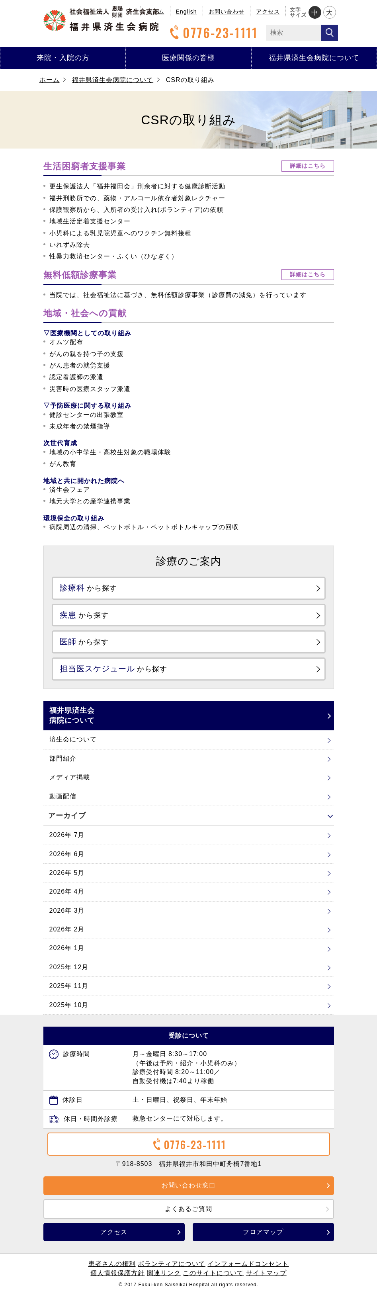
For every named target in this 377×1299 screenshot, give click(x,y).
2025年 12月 (69, 971)
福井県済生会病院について (314, 58)
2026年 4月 (67, 896)
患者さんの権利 (112, 1268)
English (186, 11)
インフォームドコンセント (248, 1268)
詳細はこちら (308, 165)
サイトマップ (266, 1277)
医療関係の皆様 (188, 58)
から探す (92, 588)
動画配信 (62, 801)
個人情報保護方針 (117, 1277)
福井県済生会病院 (101, 18)
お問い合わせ (226, 11)
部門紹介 (62, 763)
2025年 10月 (69, 1009)
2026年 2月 (67, 934)
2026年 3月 (67, 915)
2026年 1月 (67, 953)
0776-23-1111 (212, 33)
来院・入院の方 (63, 58)
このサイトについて (213, 1277)
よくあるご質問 (188, 1213)
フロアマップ (263, 1236)
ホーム (49, 79)
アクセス (268, 11)
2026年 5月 (67, 877)
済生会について (73, 744)
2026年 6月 (67, 858)
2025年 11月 (69, 990)
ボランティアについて (171, 1268)
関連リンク (164, 1277)
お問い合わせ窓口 (189, 1190)
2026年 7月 (67, 839)
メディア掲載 (69, 782)
